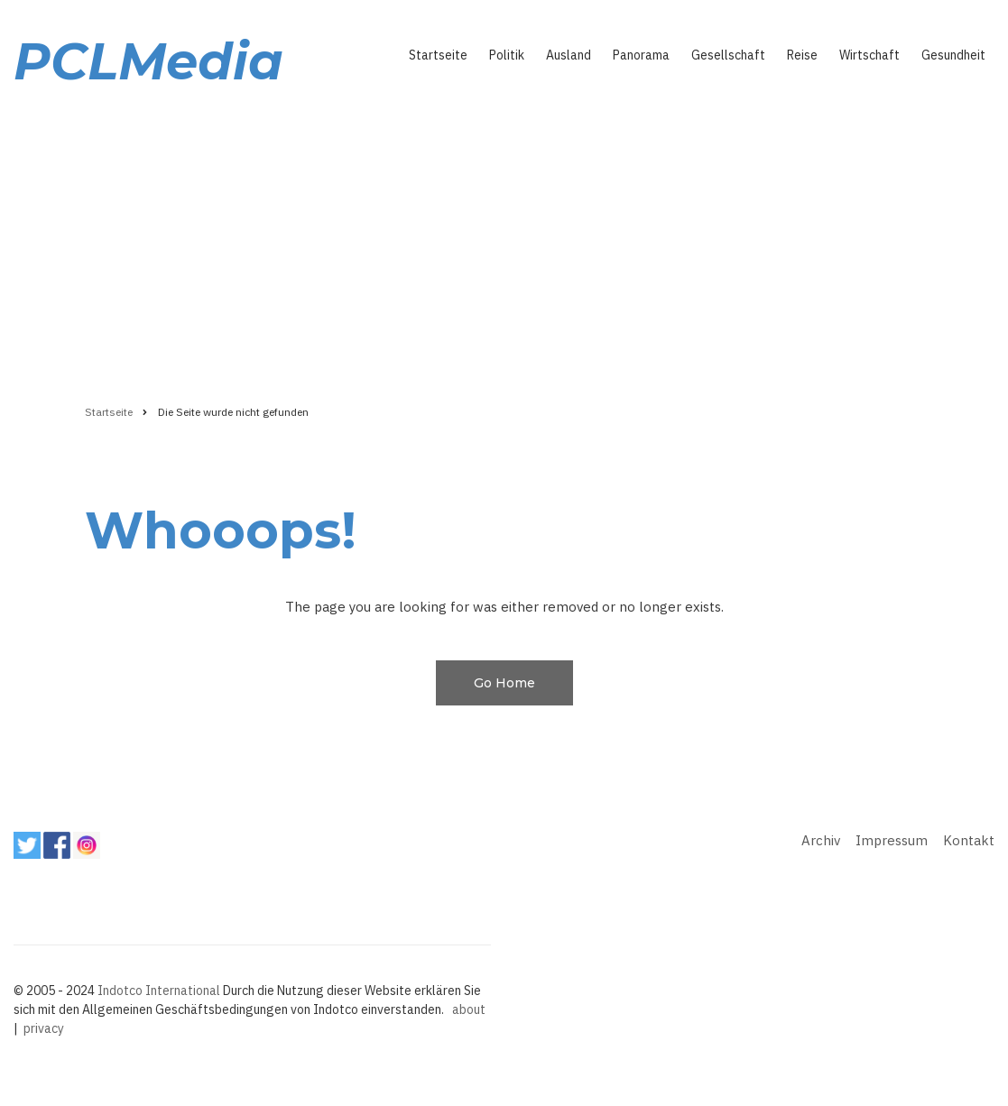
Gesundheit (953, 55)
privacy (43, 1028)
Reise (802, 55)
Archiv (820, 840)
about (469, 1009)
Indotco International (158, 990)
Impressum (891, 840)
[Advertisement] (504, 241)
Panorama (641, 55)
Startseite (438, 55)
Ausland (568, 55)
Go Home (504, 683)
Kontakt (968, 840)
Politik (506, 55)
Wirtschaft (869, 55)
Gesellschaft (728, 55)
